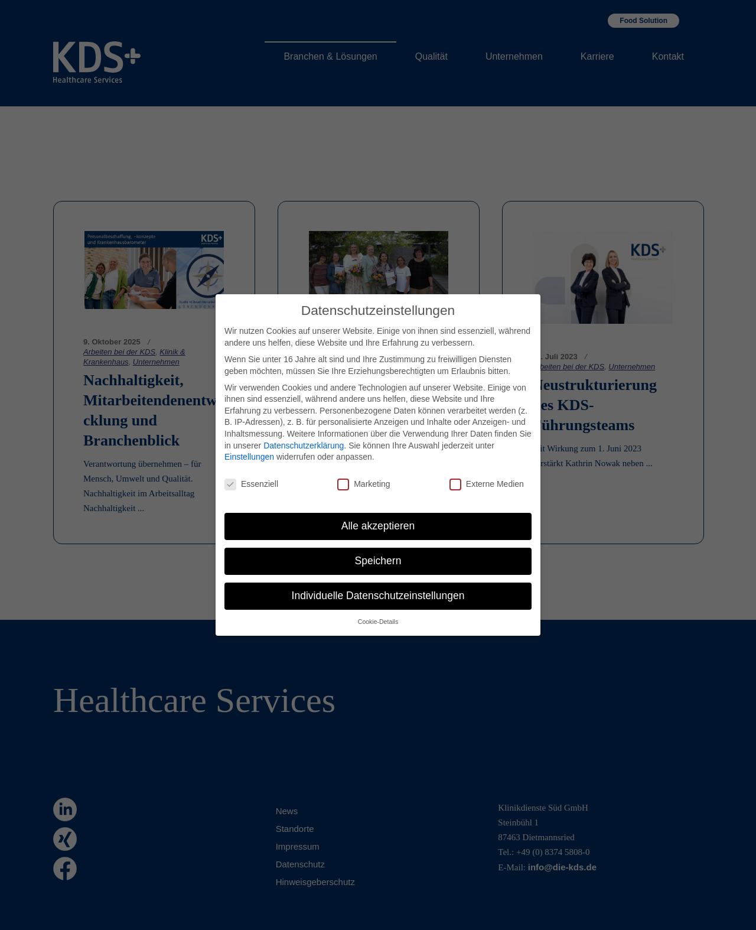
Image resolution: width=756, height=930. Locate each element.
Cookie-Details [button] (378, 608)
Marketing (363, 470)
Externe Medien (486, 470)
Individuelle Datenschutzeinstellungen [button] (378, 582)
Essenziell (251, 470)
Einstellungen (249, 443)
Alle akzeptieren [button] (378, 512)
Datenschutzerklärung (303, 432)
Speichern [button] (378, 547)
